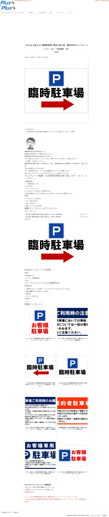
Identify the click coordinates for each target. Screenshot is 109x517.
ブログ (69, 12)
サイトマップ (59, 12)
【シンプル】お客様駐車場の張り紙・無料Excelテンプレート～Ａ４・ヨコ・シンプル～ (51, 497)
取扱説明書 (42, 12)
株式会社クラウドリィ (7, 512)
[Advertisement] (56, 32)
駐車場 (56, 52)
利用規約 (104, 515)
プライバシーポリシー (96, 515)
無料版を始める (105, 0)
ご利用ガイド (31, 12)
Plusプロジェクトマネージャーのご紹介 (13, 12)
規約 (51, 12)
